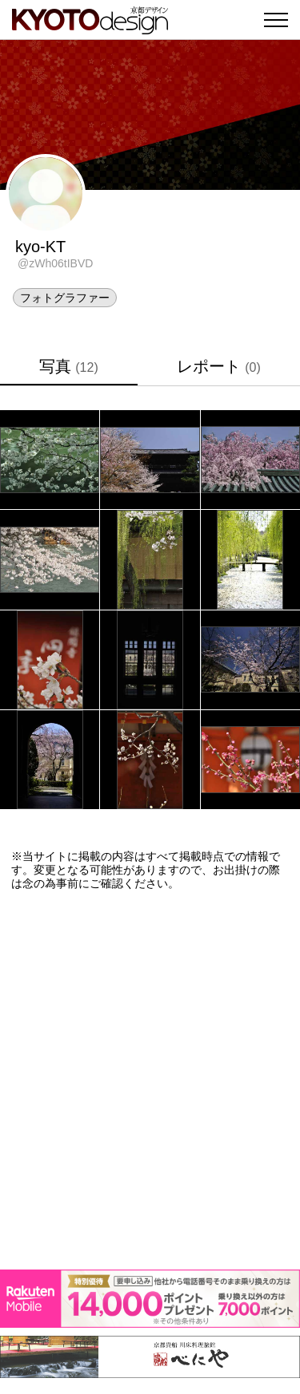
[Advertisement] (150, 1080)
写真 (68, 366)
